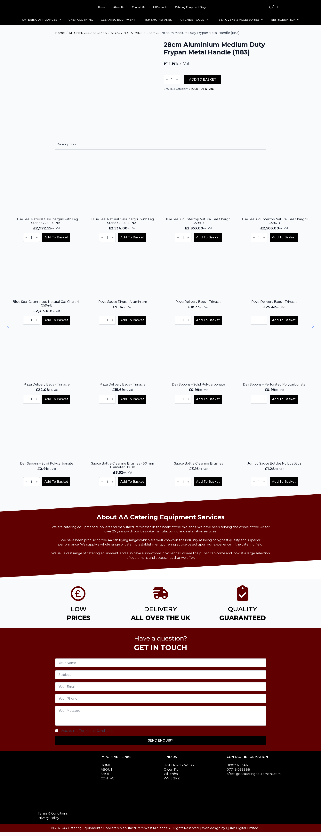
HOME (106, 765)
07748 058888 (238, 769)
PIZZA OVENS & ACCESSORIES (237, 19)
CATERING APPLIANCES (39, 19)
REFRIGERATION (283, 19)
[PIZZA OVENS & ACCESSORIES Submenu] (263, 19)
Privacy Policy (48, 818)
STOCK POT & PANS (126, 33)
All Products (160, 7)
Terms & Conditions (53, 813)
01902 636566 (237, 765)
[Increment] (177, 79)
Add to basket (202, 79)
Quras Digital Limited (242, 828)
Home (102, 7)
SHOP (105, 774)
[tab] (66, 144)
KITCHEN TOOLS (192, 19)
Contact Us (138, 7)
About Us (118, 7)
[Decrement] (167, 79)
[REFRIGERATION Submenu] (299, 19)
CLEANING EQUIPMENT (118, 19)
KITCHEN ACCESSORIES (88, 33)
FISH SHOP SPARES (157, 19)
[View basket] (275, 7)
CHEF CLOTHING (80, 19)
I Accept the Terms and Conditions (86, 731)
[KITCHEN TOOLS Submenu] (208, 19)
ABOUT (107, 769)
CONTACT (108, 778)
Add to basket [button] (56, 237)
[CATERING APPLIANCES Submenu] (61, 19)
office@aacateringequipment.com (254, 774)
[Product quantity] (172, 79)
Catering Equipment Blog (190, 7)
